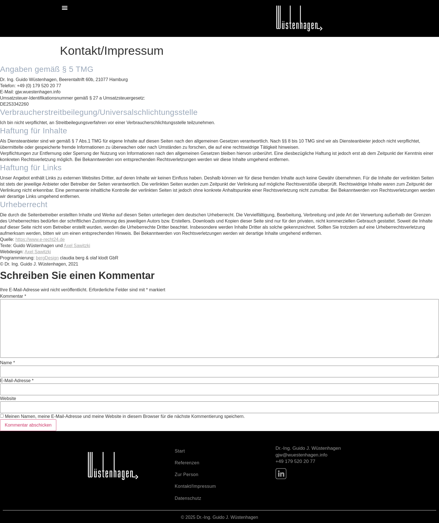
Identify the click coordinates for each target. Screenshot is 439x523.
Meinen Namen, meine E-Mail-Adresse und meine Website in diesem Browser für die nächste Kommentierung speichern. (125, 416)
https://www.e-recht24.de (40, 239)
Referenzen (187, 462)
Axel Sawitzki (77, 245)
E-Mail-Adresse (17, 380)
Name (7, 363)
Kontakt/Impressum (195, 486)
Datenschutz (188, 497)
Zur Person (186, 474)
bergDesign (47, 257)
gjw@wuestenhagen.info (301, 455)
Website (8, 398)
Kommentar (13, 296)
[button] (64, 7)
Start (180, 450)
